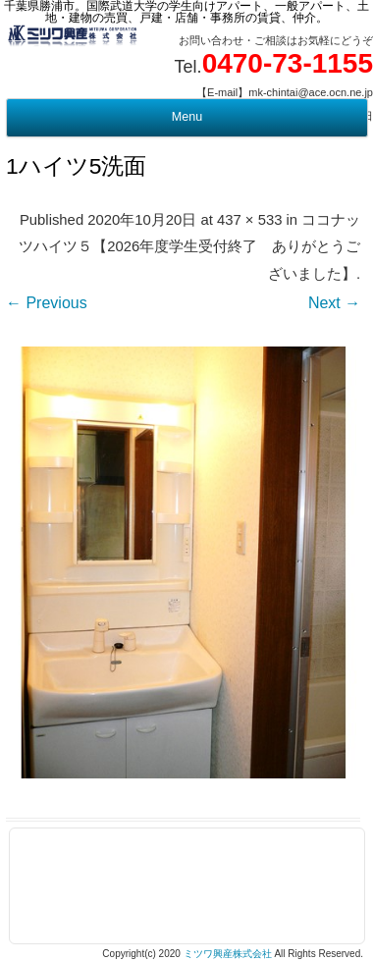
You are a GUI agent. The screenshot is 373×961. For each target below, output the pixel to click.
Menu (187, 117)
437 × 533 (249, 220)
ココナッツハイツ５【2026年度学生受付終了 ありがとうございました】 (189, 247)
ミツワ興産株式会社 (228, 953)
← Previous (46, 302)
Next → (334, 302)
